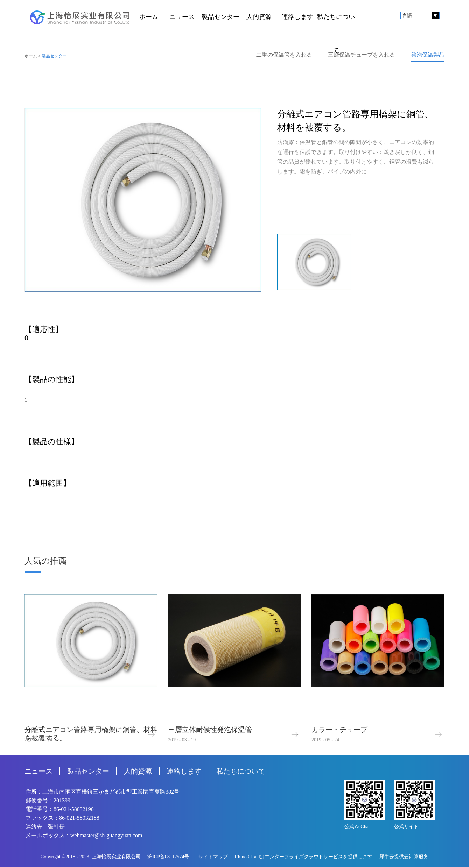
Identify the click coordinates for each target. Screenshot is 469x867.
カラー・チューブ (340, 729)
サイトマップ (212, 856)
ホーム (148, 16)
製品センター (54, 56)
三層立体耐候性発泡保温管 (210, 729)
